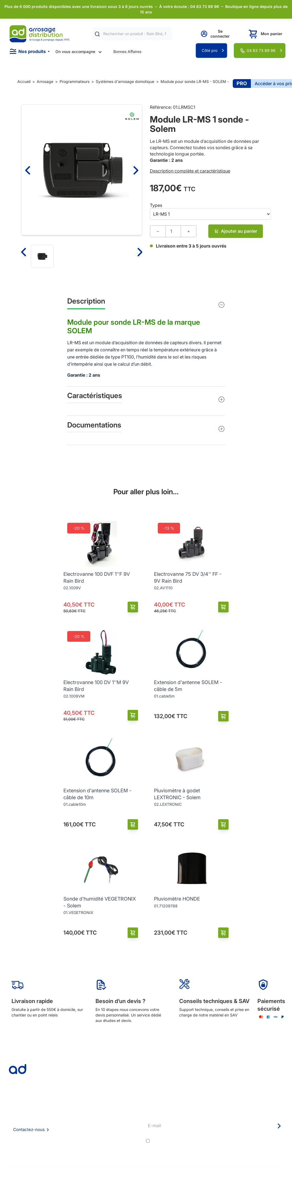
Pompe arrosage (125, 1150)
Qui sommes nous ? (76, 1113)
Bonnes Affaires (127, 51)
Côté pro (209, 50)
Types (156, 205)
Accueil (23, 81)
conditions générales (200, 1140)
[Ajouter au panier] (133, 607)
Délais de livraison (126, 1113)
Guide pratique (123, 1135)
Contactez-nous (29, 1129)
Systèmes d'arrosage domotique (125, 81)
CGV (63, 1128)
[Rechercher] (97, 34)
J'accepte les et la (218, 1140)
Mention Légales (74, 1135)
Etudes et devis (124, 1120)
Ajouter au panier (235, 231)
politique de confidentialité (259, 1140)
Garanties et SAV (125, 1142)
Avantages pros (124, 1128)
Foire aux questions (76, 1120)
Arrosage (45, 81)
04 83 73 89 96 (261, 50)
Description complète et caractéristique (190, 171)
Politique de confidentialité (82, 1142)
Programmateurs (74, 81)
